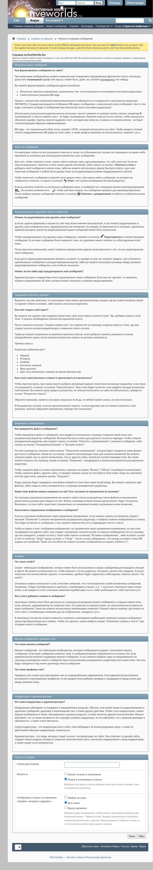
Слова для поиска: (28, 763)
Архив (134, 846)
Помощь (115, 2)
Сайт (17, 20)
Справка (74, 26)
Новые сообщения (56, 26)
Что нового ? (54, 20)
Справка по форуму (42, 38)
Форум (34, 20)
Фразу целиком (75, 808)
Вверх (142, 846)
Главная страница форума (28, 26)
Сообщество (103, 26)
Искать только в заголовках (82, 774)
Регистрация (135, 2)
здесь (137, 132)
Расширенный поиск (136, 26)
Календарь (87, 26)
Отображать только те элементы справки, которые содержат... (37, 799)
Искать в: (22, 774)
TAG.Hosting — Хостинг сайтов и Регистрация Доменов (80, 857)
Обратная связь (90, 846)
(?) (126, 541)
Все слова (72, 803)
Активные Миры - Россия (115, 846)
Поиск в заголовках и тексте (83, 779)
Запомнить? (67, 8)
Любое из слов (75, 797)
